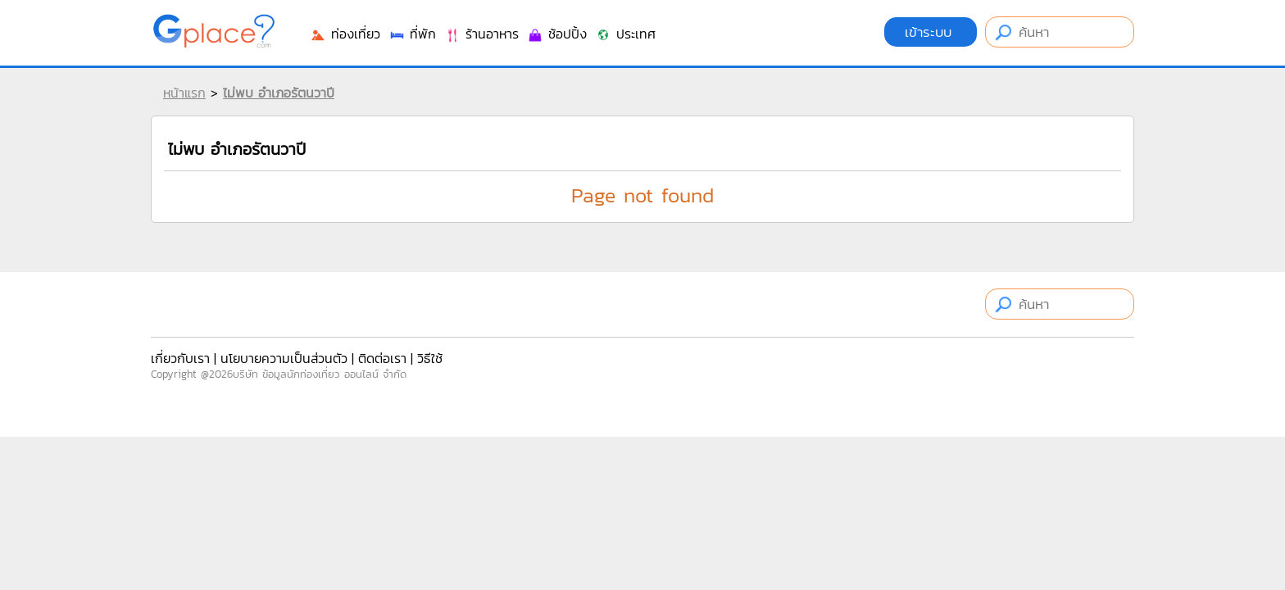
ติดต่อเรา (382, 358)
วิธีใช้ (430, 358)
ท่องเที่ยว (345, 33)
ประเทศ (625, 33)
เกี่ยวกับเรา (180, 358)
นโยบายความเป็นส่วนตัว (283, 358)
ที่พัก (412, 33)
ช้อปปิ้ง (557, 33)
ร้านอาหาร (481, 33)
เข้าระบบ (930, 32)
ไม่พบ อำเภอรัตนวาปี (278, 92)
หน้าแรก (184, 92)
